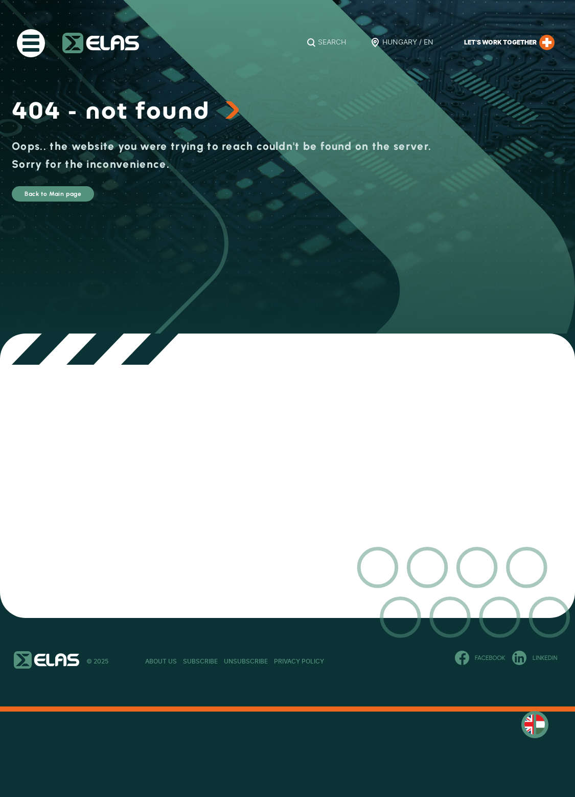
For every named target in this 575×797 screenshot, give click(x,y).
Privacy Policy (390, 661)
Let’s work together (509, 42)
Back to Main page (84, 198)
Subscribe (231, 661)
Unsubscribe (307, 661)
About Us (161, 661)
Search (332, 42)
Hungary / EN (407, 42)
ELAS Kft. (100, 43)
